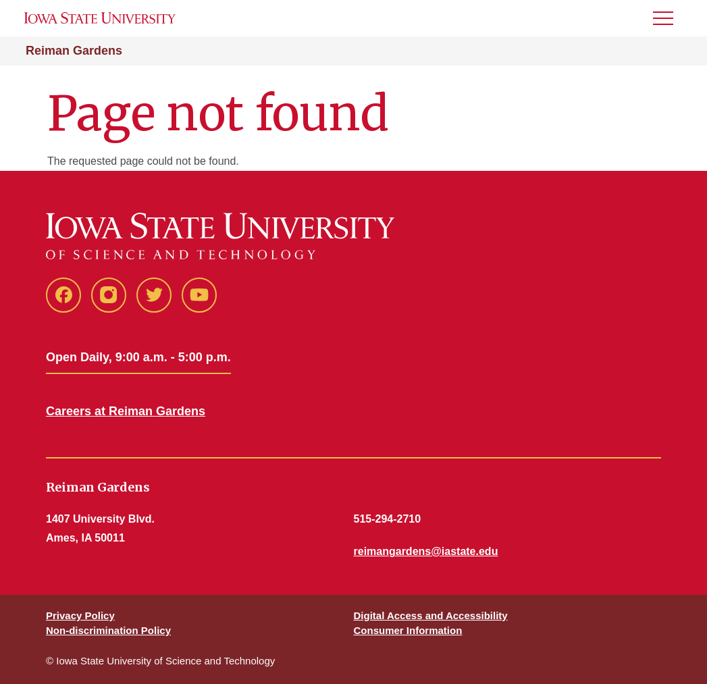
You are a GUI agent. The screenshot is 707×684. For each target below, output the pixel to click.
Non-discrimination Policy (108, 630)
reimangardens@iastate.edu (426, 551)
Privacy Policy (80, 615)
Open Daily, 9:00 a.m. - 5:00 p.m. (138, 357)
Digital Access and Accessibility (431, 615)
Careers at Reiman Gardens (125, 411)
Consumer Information (408, 630)
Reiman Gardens (74, 50)
